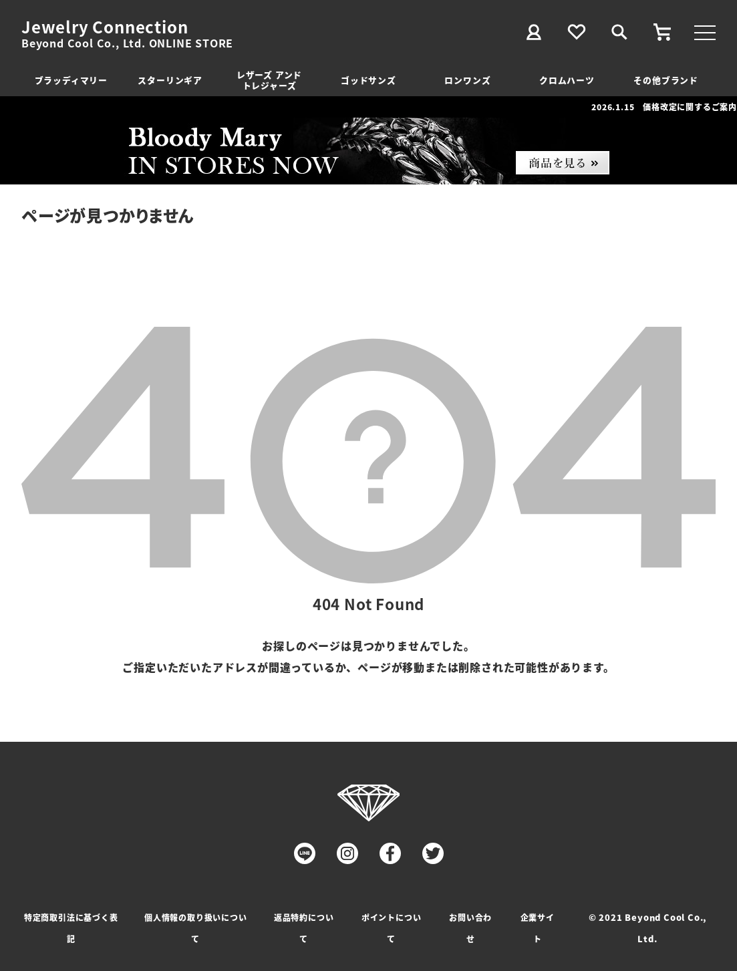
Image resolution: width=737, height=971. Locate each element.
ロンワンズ (467, 80)
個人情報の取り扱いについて (195, 928)
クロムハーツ (567, 80)
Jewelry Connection (104, 26)
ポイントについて (391, 928)
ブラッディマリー (71, 80)
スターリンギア (170, 80)
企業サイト (538, 928)
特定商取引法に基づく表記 (71, 928)
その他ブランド (665, 80)
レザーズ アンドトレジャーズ (269, 80)
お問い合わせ (470, 928)
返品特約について (304, 928)
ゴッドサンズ (368, 80)
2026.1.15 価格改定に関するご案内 (664, 106)
